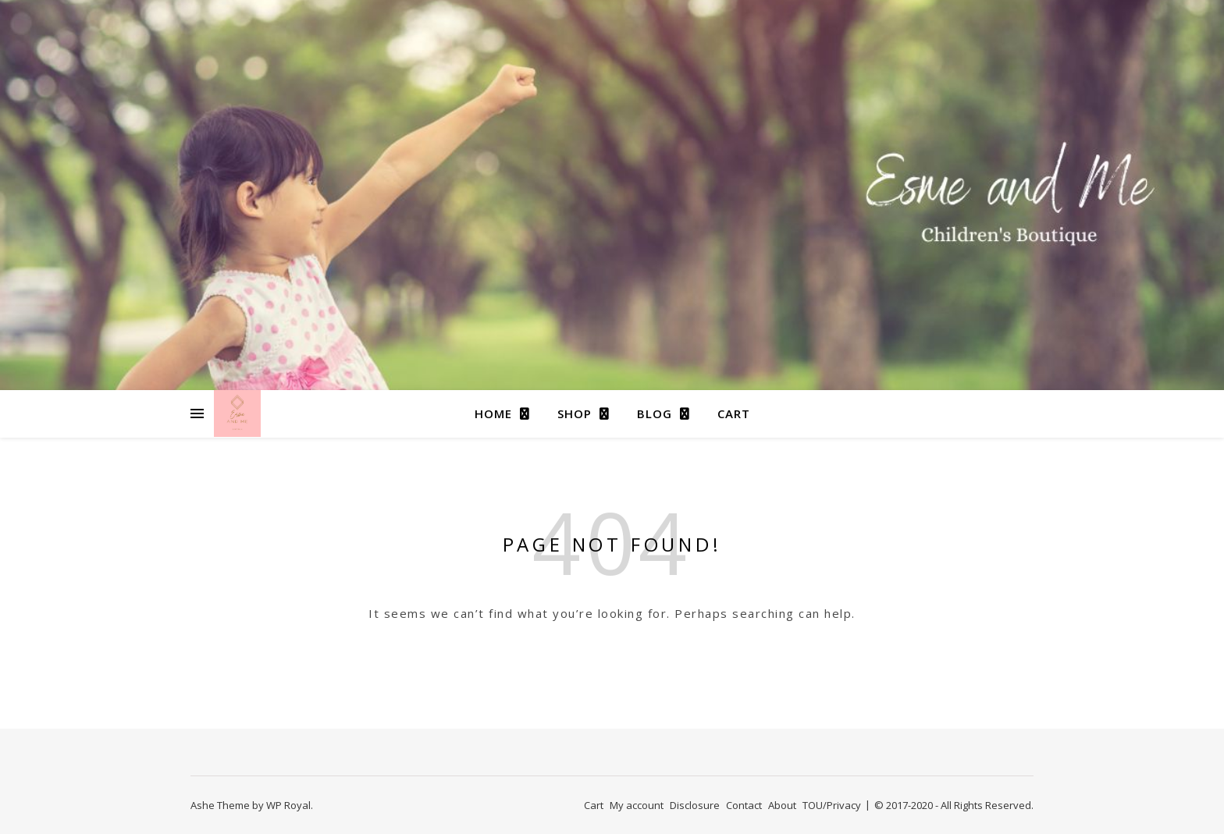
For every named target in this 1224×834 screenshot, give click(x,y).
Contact (744, 805)
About (782, 805)
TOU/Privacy (831, 805)
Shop (574, 413)
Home (493, 413)
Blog (654, 413)
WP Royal (288, 805)
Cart (733, 413)
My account (637, 805)
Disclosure (695, 805)
